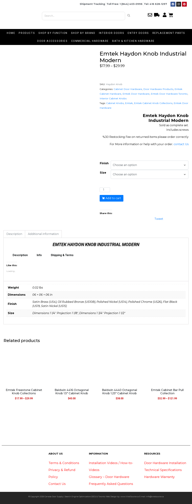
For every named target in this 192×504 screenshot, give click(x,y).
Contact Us (57, 484)
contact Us (181, 144)
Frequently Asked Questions (111, 484)
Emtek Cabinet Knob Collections (153, 103)
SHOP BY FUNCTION (53, 33)
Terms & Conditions (64, 463)
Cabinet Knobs (115, 103)
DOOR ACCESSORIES (52, 41)
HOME (11, 33)
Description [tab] (14, 234)
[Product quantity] (105, 189)
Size (103, 172)
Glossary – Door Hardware (109, 477)
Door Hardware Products (158, 89)
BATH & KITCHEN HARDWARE (133, 41)
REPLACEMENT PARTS (168, 33)
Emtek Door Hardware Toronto (169, 93)
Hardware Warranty (159, 477)
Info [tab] (39, 255)
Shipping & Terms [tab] (62, 255)
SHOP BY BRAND (83, 33)
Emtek (129, 103)
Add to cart (113, 198)
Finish (104, 163)
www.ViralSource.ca (129, 496)
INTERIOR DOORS (111, 33)
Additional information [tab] (43, 234)
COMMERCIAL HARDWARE (90, 41)
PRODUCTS (27, 33)
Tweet (158, 218)
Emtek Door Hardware (136, 93)
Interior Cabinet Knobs (113, 98)
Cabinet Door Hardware (128, 89)
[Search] (128, 15)
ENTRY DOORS (138, 33)
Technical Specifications (163, 470)
